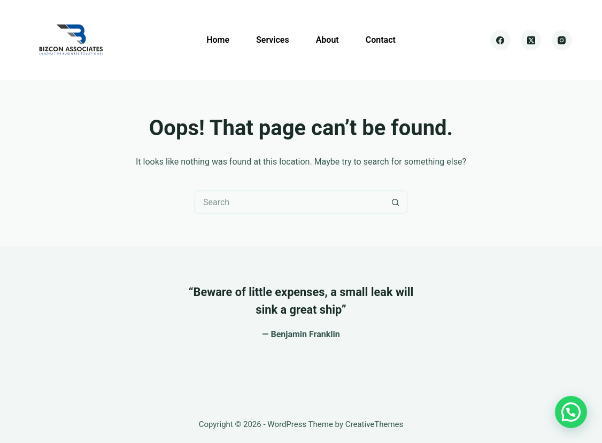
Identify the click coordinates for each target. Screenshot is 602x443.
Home (217, 40)
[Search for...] (289, 202)
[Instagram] (562, 40)
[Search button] (396, 202)
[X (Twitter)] (531, 40)
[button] (571, 412)
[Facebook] (500, 40)
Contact (381, 40)
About (327, 40)
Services (272, 40)
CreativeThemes (374, 424)
